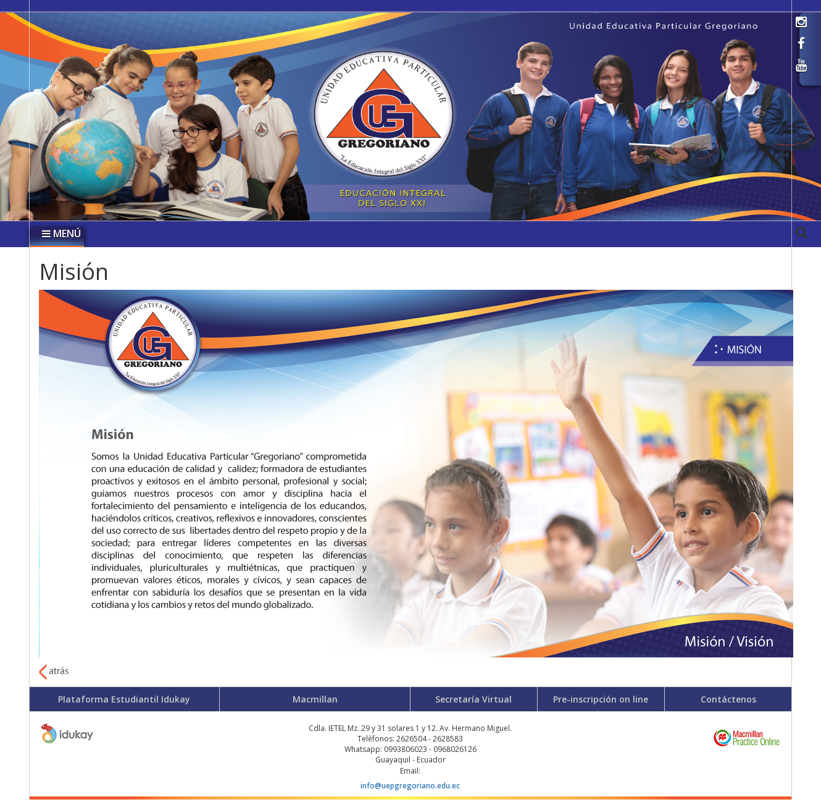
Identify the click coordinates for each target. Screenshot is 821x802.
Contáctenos (728, 699)
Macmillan (315, 699)
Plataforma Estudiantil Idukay (124, 699)
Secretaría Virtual (473, 699)
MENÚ (61, 233)
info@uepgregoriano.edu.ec (410, 785)
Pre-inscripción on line (600, 699)
